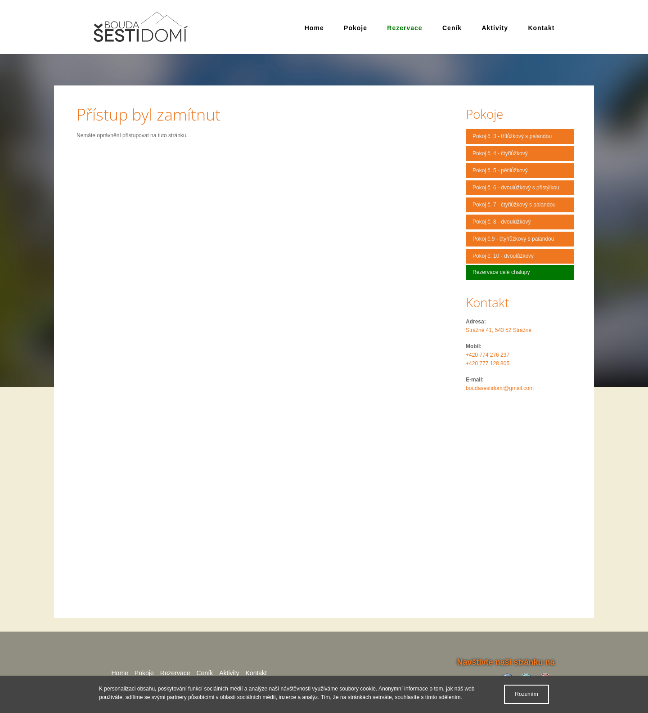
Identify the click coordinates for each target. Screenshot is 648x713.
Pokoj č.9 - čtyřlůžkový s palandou (513, 239)
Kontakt (541, 27)
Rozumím (526, 694)
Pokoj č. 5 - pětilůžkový (500, 170)
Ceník (452, 27)
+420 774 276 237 (487, 355)
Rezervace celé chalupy (501, 272)
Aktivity (495, 27)
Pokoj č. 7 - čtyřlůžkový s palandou (514, 205)
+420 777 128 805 (487, 363)
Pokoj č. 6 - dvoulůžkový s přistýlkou (515, 187)
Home (314, 27)
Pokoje (355, 27)
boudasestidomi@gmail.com (500, 388)
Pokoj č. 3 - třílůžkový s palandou (512, 136)
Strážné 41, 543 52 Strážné (498, 330)
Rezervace (404, 27)
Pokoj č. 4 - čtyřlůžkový (500, 153)
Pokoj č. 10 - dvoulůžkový (503, 256)
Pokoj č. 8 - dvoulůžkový (501, 222)
